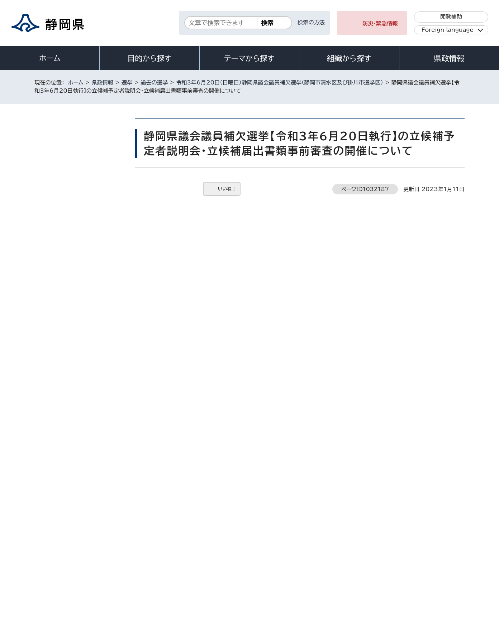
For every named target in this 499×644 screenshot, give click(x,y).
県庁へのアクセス (432, 538)
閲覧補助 (451, 16)
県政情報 (449, 58)
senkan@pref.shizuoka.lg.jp (214, 410)
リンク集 (381, 582)
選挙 (127, 82)
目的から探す (149, 58)
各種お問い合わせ (369, 538)
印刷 (384, 204)
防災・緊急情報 (380, 23)
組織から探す (349, 58)
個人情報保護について (148, 582)
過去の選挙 (154, 82)
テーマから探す (249, 58)
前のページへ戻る (394, 441)
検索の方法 (311, 22)
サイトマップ (431, 582)
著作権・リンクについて (68, 582)
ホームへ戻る (449, 441)
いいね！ (227, 189)
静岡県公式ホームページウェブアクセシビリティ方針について (273, 582)
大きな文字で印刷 (436, 203)
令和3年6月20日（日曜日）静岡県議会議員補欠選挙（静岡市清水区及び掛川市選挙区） (279, 82)
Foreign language (448, 30)
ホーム (50, 58)
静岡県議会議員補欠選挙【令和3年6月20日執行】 (82, 222)
